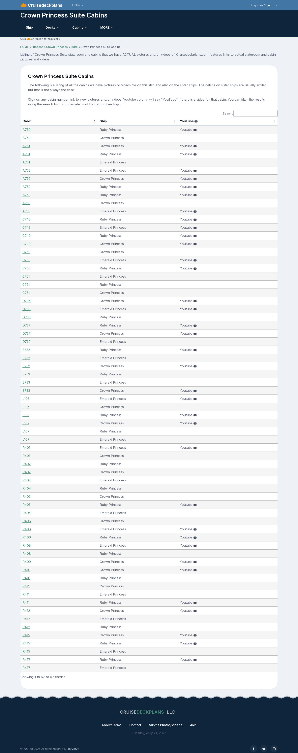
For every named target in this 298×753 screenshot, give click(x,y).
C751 (26, 276)
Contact (135, 725)
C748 (26, 219)
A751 (26, 146)
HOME (24, 47)
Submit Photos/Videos (165, 725)
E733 (26, 374)
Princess (37, 47)
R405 (26, 496)
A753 (26, 195)
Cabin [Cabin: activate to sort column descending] (27, 121)
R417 (26, 660)
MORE (104, 27)
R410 (26, 570)
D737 (26, 325)
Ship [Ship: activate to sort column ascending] (84, 121)
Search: (250, 113)
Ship (29, 27)
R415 (26, 635)
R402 (26, 464)
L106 (25, 399)
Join (193, 725)
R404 (26, 488)
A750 (26, 130)
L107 (25, 423)
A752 (26, 170)
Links (76, 5)
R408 (26, 545)
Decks (50, 27)
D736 (26, 301)
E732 (26, 350)
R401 (26, 448)
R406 (26, 521)
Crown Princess (57, 47)
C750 (26, 252)
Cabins (77, 27)
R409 (26, 562)
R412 (26, 611)
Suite (74, 47)
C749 (26, 236)
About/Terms (111, 725)
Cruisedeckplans (44, 5)
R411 (26, 586)
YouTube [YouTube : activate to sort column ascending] (198, 121)
